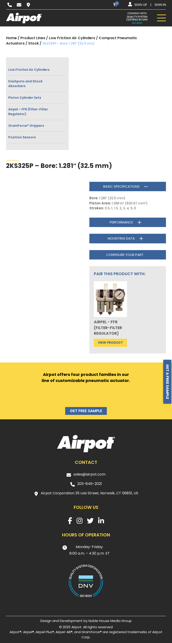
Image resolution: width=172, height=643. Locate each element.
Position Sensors (22, 137)
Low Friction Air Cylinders (72, 38)
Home (11, 38)
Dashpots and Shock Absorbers (25, 83)
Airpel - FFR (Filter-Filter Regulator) (108, 327)
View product (110, 342)
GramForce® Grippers (26, 125)
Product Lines (32, 38)
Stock (33, 43)
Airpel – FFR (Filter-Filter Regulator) (28, 111)
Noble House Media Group (110, 620)
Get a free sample (167, 381)
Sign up (140, 4)
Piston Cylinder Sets (24, 97)
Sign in (160, 4)
